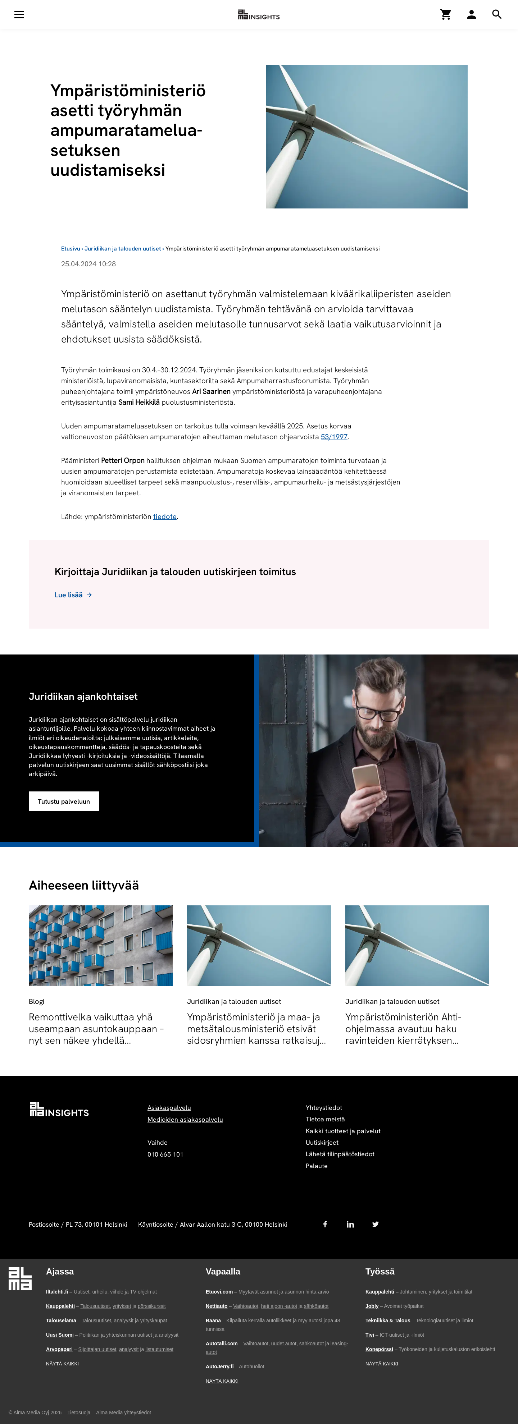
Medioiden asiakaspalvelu (185, 1119)
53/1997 (334, 436)
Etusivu (70, 248)
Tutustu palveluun (64, 801)
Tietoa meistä (325, 1119)
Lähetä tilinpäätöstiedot (340, 1154)
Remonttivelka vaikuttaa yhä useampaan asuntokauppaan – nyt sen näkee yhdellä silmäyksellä (96, 1034)
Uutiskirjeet (322, 1142)
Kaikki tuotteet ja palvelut (343, 1131)
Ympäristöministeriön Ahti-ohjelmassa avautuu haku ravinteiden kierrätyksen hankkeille (403, 1034)
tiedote (165, 516)
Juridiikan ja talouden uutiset (123, 248)
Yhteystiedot (324, 1107)
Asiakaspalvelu (169, 1107)
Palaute (317, 1166)
